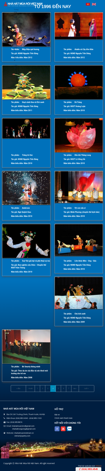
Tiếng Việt (88, 4)
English (94, 4)
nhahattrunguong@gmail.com (24, 429)
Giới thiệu (15, 19)
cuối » (86, 388)
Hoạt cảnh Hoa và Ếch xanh (33, 102)
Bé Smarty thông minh (31, 366)
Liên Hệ (15, 66)
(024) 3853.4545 (88, 469)
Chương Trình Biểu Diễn (15, 32)
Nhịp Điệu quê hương (30, 49)
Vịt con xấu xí (80, 208)
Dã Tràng (78, 102)
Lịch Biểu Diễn (15, 45)
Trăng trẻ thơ (27, 155)
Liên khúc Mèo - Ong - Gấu (85, 261)
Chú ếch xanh (80, 313)
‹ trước (30, 388)
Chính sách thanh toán (63, 418)
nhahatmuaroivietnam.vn (24, 433)
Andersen (26, 208)
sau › (75, 388)
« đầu (18, 388)
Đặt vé (57, 415)
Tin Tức (15, 57)
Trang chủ (15, 10)
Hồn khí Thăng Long (83, 155)
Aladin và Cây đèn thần (84, 49)
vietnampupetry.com (22, 436)
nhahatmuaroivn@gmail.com (23, 426)
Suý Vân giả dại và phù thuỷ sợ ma (36, 261)
